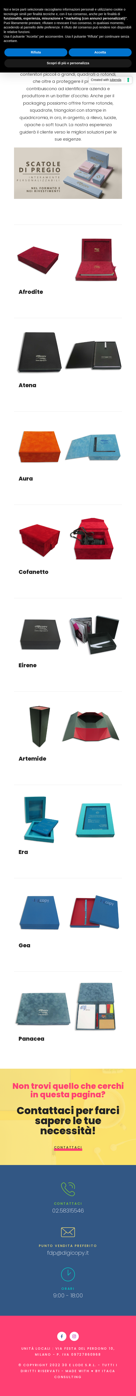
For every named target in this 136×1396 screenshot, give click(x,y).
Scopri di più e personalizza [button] (68, 63)
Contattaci (68, 1147)
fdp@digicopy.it (68, 1253)
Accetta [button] (100, 52)
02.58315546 (68, 1210)
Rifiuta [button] (36, 52)
